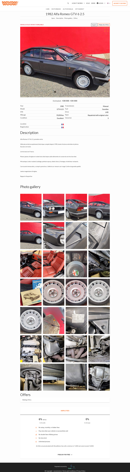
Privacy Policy (81, 471)
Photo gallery (68, 18)
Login (101, 3)
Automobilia (68, 9)
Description (59, 18)
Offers (75, 18)
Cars (47, 9)
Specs (53, 18)
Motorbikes (56, 9)
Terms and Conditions (69, 471)
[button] (108, 3)
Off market (79, 9)
